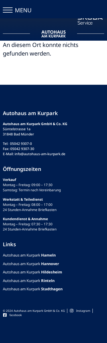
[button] (8, 11)
